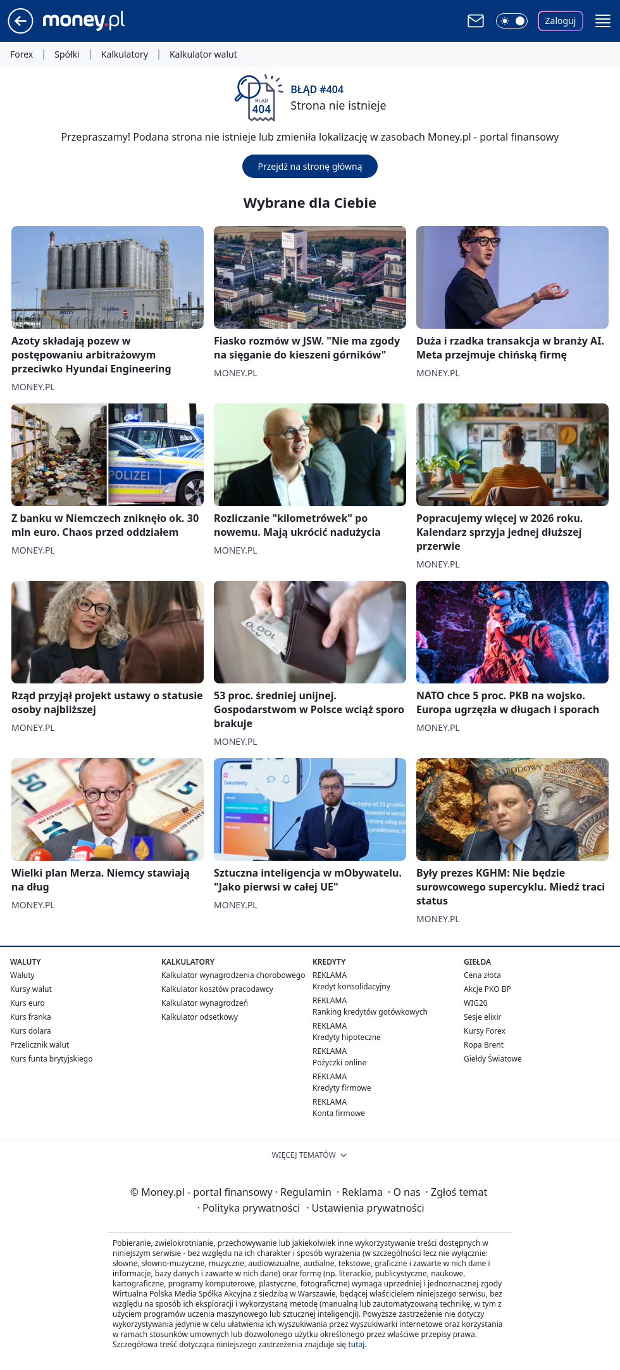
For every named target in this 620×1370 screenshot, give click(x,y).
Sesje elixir (482, 1017)
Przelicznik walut (39, 1044)
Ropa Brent (484, 1044)
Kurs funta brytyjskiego (51, 1058)
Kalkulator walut (203, 54)
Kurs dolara (30, 1030)
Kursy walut (31, 989)
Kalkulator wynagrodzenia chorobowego (233, 975)
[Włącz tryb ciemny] (512, 21)
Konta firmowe (339, 1113)
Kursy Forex (484, 1030)
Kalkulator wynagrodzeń (204, 1003)
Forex (21, 54)
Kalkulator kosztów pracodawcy (217, 989)
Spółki (66, 54)
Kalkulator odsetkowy (199, 1017)
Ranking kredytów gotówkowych (370, 1011)
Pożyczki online (339, 1062)
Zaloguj (560, 21)
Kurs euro (27, 1003)
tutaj (356, 1344)
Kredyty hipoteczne (347, 1037)
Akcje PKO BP (487, 989)
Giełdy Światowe (493, 1058)
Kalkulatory (124, 54)
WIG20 (476, 1003)
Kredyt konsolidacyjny (351, 986)
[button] (603, 21)
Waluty (22, 975)
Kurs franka (30, 1017)
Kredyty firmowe (342, 1087)
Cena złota (482, 975)
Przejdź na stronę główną (309, 166)
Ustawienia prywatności (365, 1208)
